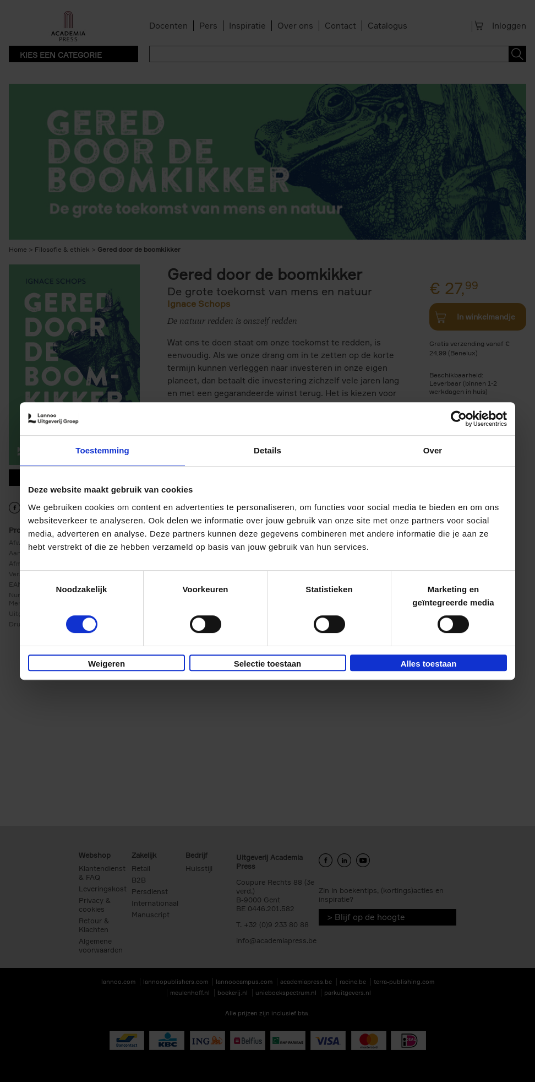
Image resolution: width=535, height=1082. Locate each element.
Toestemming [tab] (102, 450)
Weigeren (106, 663)
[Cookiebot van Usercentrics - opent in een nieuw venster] (459, 418)
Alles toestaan (429, 663)
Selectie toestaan (268, 663)
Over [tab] (433, 450)
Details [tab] (267, 450)
